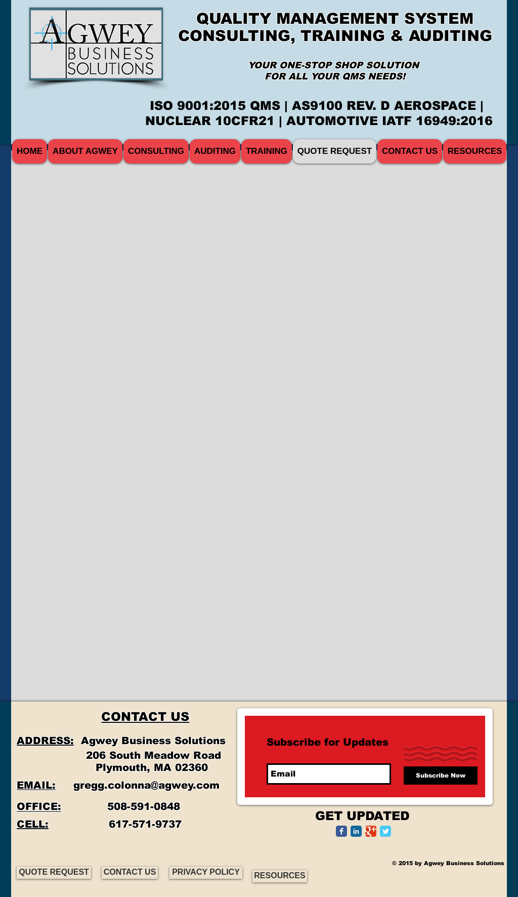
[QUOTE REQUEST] (54, 873)
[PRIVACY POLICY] (205, 873)
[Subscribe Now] (441, 775)
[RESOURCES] (279, 876)
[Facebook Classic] (341, 831)
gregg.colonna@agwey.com (146, 785)
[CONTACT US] (130, 873)
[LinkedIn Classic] (356, 831)
